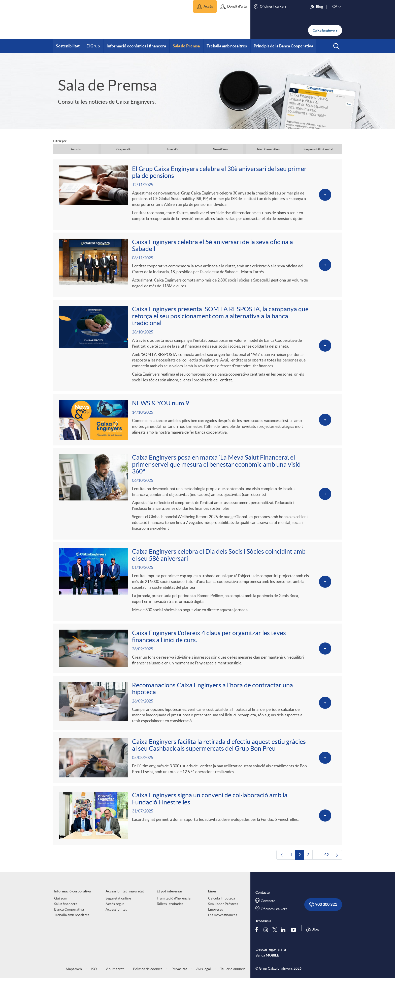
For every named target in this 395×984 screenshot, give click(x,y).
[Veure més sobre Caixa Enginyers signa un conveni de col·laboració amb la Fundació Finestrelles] (197, 821)
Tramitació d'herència (173, 904)
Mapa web (74, 974)
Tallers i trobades (170, 909)
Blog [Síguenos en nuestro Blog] (312, 935)
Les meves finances (222, 920)
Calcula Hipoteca (221, 904)
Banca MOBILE (267, 961)
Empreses (215, 915)
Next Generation (268, 149)
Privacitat (179, 974)
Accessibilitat (116, 915)
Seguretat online (118, 904)
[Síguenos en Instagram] (266, 935)
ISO (93, 974)
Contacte (268, 906)
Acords (76, 149)
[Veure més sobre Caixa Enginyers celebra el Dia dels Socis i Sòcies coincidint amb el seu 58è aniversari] (197, 585)
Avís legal (203, 974)
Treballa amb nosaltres (71, 920)
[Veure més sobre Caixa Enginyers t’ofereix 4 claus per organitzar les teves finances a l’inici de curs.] (197, 652)
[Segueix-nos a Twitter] (275, 935)
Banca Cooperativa (69, 915)
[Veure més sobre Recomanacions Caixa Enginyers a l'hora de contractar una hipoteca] (197, 707)
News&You (220, 149)
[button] (205, 6)
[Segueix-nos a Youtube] (294, 935)
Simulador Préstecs (223, 909)
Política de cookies (147, 974)
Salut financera (65, 909)
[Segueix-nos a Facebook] (257, 935)
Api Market (114, 974)
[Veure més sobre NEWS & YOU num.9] (197, 422)
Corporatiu (123, 149)
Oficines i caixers (274, 914)
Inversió (172, 149)
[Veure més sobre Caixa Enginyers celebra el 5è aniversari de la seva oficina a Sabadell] (197, 265)
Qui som (60, 904)
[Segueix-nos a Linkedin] (284, 935)
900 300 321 (323, 910)
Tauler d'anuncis (232, 974)
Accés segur (115, 909)
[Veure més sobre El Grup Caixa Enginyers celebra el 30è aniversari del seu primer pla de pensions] (197, 195)
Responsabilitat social (318, 149)
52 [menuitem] (328, 861)
